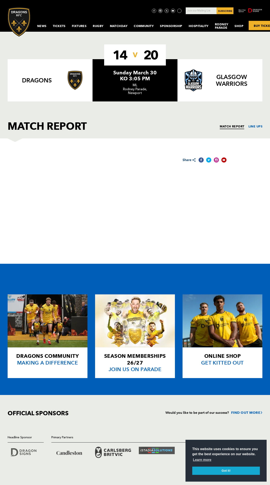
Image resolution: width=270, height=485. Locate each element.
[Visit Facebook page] (154, 11)
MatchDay (119, 26)
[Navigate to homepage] (19, 22)
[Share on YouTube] (223, 160)
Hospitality (199, 26)
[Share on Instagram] (216, 160)
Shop (239, 26)
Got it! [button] (226, 470)
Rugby (98, 26)
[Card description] (47, 336)
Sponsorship (171, 26)
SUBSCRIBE (225, 11)
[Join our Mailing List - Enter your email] (209, 10)
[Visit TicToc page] (179, 11)
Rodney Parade (221, 26)
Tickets (59, 26)
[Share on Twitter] (208, 160)
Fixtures (79, 26)
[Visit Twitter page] (167, 11)
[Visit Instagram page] (160, 11)
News (41, 26)
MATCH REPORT (232, 126)
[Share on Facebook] (201, 160)
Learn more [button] (202, 460)
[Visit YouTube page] (173, 11)
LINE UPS (255, 126)
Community (144, 26)
